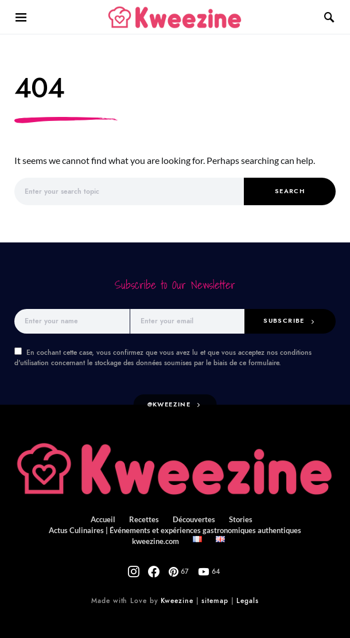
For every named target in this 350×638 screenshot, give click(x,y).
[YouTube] (199, 567)
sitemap (212, 596)
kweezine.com (299, 531)
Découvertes (192, 520)
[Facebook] (157, 567)
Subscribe (289, 321)
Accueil (108, 520)
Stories (236, 520)
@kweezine (171, 405)
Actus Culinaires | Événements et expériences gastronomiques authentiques (146, 531)
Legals (242, 596)
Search (290, 191)
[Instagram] (144, 567)
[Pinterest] (175, 567)
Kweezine (177, 596)
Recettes (146, 520)
